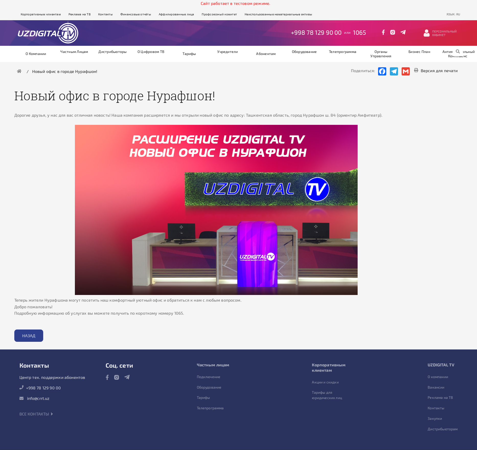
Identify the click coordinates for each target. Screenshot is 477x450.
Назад (29, 335)
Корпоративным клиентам (41, 14)
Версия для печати (436, 70)
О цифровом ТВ (151, 51)
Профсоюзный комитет (219, 14)
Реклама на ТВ (79, 14)
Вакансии (436, 387)
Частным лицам (74, 51)
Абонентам (266, 53)
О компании (36, 53)
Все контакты (36, 413)
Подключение (209, 377)
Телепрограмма (342, 51)
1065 (359, 32)
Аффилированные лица (176, 14)
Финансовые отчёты (135, 14)
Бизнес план (419, 51)
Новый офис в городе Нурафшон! (64, 71)
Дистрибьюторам (443, 429)
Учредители (227, 51)
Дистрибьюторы (112, 51)
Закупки (435, 418)
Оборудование (304, 51)
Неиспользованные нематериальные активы (278, 14)
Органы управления (380, 53)
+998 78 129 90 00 (316, 32)
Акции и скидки (325, 382)
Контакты (105, 14)
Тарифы (189, 53)
